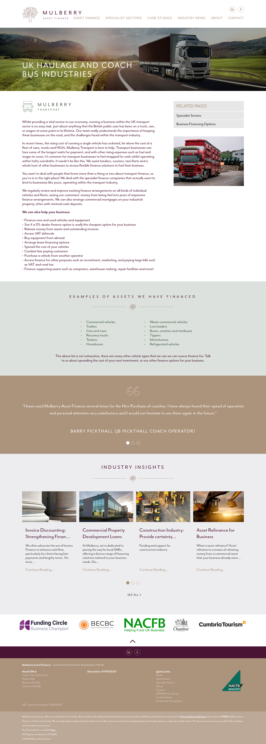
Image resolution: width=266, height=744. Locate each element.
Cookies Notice (164, 697)
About (159, 686)
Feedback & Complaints (169, 701)
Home (159, 675)
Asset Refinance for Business (216, 533)
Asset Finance (163, 678)
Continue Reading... (39, 569)
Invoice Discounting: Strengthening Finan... (47, 533)
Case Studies (159, 18)
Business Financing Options (196, 124)
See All (134, 595)
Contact (160, 690)
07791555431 (108, 671)
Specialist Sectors (188, 115)
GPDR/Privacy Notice (167, 693)
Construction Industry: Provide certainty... (161, 533)
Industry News (191, 18)
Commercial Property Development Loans (104, 533)
